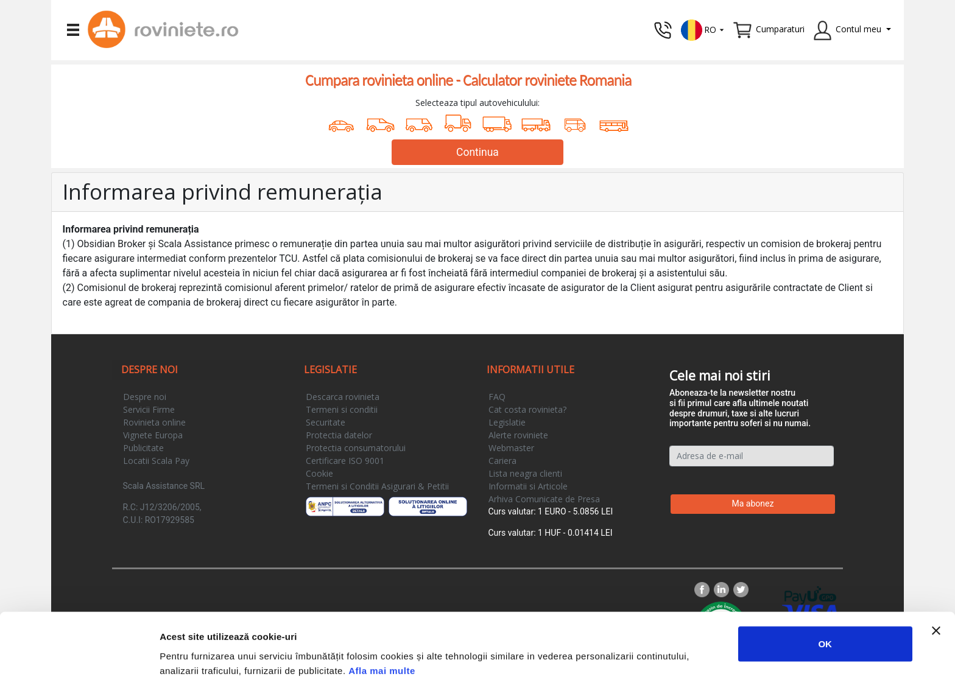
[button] (703, 29)
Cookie (319, 473)
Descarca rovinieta (342, 396)
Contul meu (858, 29)
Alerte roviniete (518, 435)
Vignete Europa (153, 435)
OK (825, 600)
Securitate (325, 422)
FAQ (497, 396)
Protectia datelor (339, 435)
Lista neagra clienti (525, 473)
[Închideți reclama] (936, 587)
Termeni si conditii (342, 409)
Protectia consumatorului (356, 448)
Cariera (502, 460)
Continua (477, 152)
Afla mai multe (381, 627)
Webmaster (511, 448)
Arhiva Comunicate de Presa (544, 499)
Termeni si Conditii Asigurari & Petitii (377, 486)
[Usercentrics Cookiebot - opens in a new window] (79, 667)
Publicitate (143, 448)
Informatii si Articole (528, 486)
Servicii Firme (149, 409)
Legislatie (507, 422)
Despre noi (144, 396)
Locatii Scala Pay (156, 460)
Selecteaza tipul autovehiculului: (477, 102)
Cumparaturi (780, 29)
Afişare (609, 667)
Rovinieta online (154, 422)
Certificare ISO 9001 (345, 460)
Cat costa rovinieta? (527, 409)
